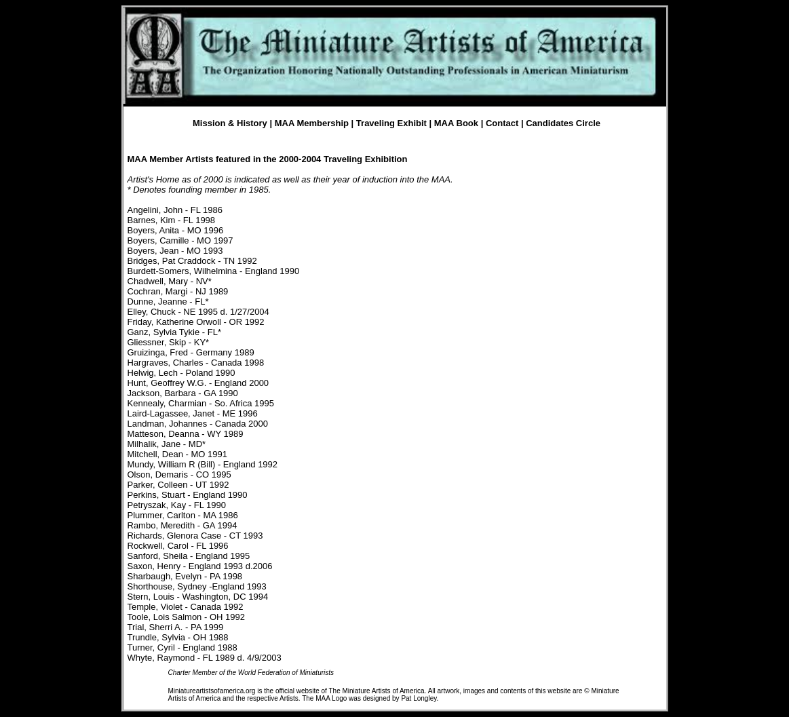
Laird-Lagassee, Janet (171, 413)
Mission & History (230, 123)
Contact (502, 123)
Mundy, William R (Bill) (172, 464)
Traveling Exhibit (391, 123)
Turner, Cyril (151, 647)
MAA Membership (312, 123)
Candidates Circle (563, 123)
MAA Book (456, 123)
